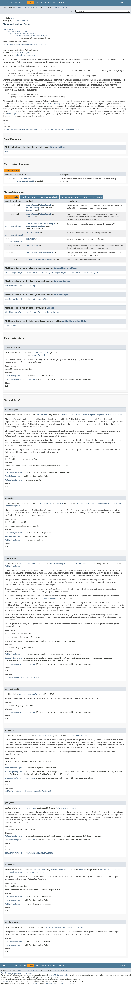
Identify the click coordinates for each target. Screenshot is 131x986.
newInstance (10, 326)
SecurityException (13, 658)
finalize (9, 312)
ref (6, 152)
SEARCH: (71, 11)
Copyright (4, 981)
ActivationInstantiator (27, 45)
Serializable (9, 45)
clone (7, 273)
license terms (34, 983)
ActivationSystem (13, 241)
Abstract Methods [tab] (70, 197)
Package (22, 3)
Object (50, 308)
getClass (19, 312)
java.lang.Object (10, 29)
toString (36, 299)
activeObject (32, 205)
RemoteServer (61, 281)
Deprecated (50, 3)
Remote (42, 45)
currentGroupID (33, 232)
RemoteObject (58, 147)
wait (47, 312)
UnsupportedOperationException (20, 379)
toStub (45, 299)
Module (13, 3)
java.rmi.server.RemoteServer (23, 34)
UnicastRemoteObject (20, 53)
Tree (42, 3)
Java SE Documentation (59, 975)
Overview (5, 3)
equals (8, 299)
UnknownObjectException (93, 415)
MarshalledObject (34, 207)
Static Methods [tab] (28, 197)
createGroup (31, 223)
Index (59, 3)
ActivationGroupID (25, 181)
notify (28, 312)
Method (34, 8)
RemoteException (39, 355)
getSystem (30, 239)
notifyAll (38, 312)
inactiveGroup (32, 245)
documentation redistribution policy (60, 983)
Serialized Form (72, 130)
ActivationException (70, 415)
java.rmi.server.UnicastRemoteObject (31, 36)
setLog (32, 286)
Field (19, 8)
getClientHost (11, 286)
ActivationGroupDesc (35, 226)
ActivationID (45, 205)
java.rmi (14, 18)
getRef (16, 299)
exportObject (18, 273)
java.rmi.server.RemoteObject (19, 31)
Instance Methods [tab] (49, 197)
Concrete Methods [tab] (92, 197)
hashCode (25, 299)
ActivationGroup (23, 178)
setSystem (30, 259)
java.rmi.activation (19, 21)
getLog (23, 286)
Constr (26, 8)
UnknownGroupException (54, 927)
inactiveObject (33, 252)
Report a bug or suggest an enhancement (17, 973)
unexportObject (91, 273)
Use (36, 3)
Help (65, 3)
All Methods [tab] (12, 197)
